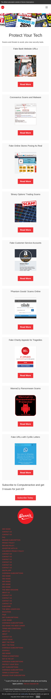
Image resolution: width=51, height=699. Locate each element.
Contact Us (7, 532)
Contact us (7, 568)
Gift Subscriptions (10, 617)
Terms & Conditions (10, 656)
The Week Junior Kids (11, 609)
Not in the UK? (8, 659)
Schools (5, 650)
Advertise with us (9, 548)
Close (38, 697)
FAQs (4, 614)
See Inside (6, 529)
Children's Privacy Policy (13, 551)
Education (6, 612)
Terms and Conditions (11, 628)
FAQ (3, 537)
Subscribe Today (25, 498)
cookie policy (24, 694)
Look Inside (7, 620)
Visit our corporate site (31, 684)
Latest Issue (7, 639)
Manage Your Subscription (13, 675)
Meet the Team (8, 642)
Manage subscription (11, 540)
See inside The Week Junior (13, 626)
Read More (25, 84)
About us (6, 592)
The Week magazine (10, 590)
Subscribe (6, 606)
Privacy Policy (8, 543)
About (4, 634)
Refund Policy (8, 545)
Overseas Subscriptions (12, 573)
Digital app (6, 570)
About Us (6, 631)
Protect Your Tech (10, 664)
